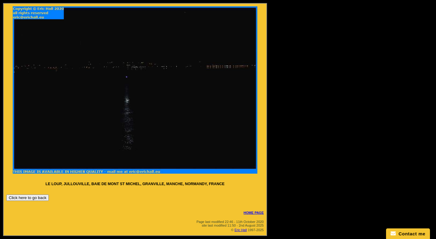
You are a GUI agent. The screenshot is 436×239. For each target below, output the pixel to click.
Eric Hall (240, 230)
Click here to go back (27, 197)
